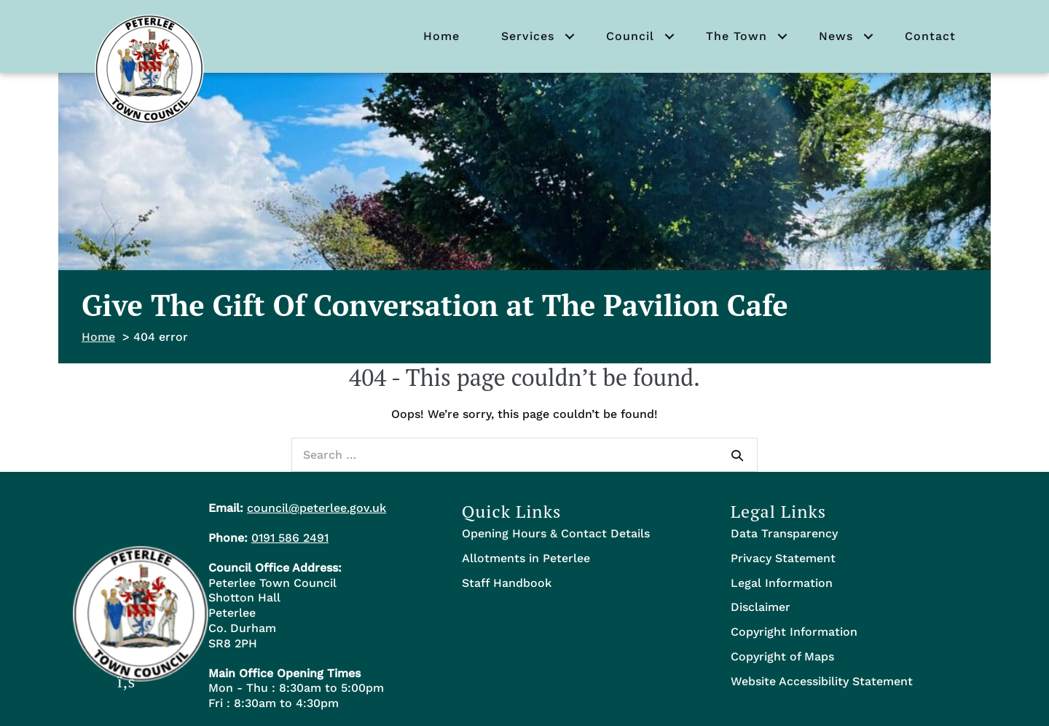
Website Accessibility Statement (822, 681)
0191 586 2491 (290, 538)
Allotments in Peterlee (526, 558)
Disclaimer (760, 607)
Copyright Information (794, 632)
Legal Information (782, 583)
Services (527, 36)
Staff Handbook (506, 583)
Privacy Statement (783, 558)
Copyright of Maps (782, 656)
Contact (930, 36)
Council (630, 36)
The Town (736, 36)
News (836, 36)
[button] (569, 36)
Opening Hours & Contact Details (556, 533)
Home (441, 36)
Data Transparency (784, 533)
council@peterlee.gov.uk (316, 508)
